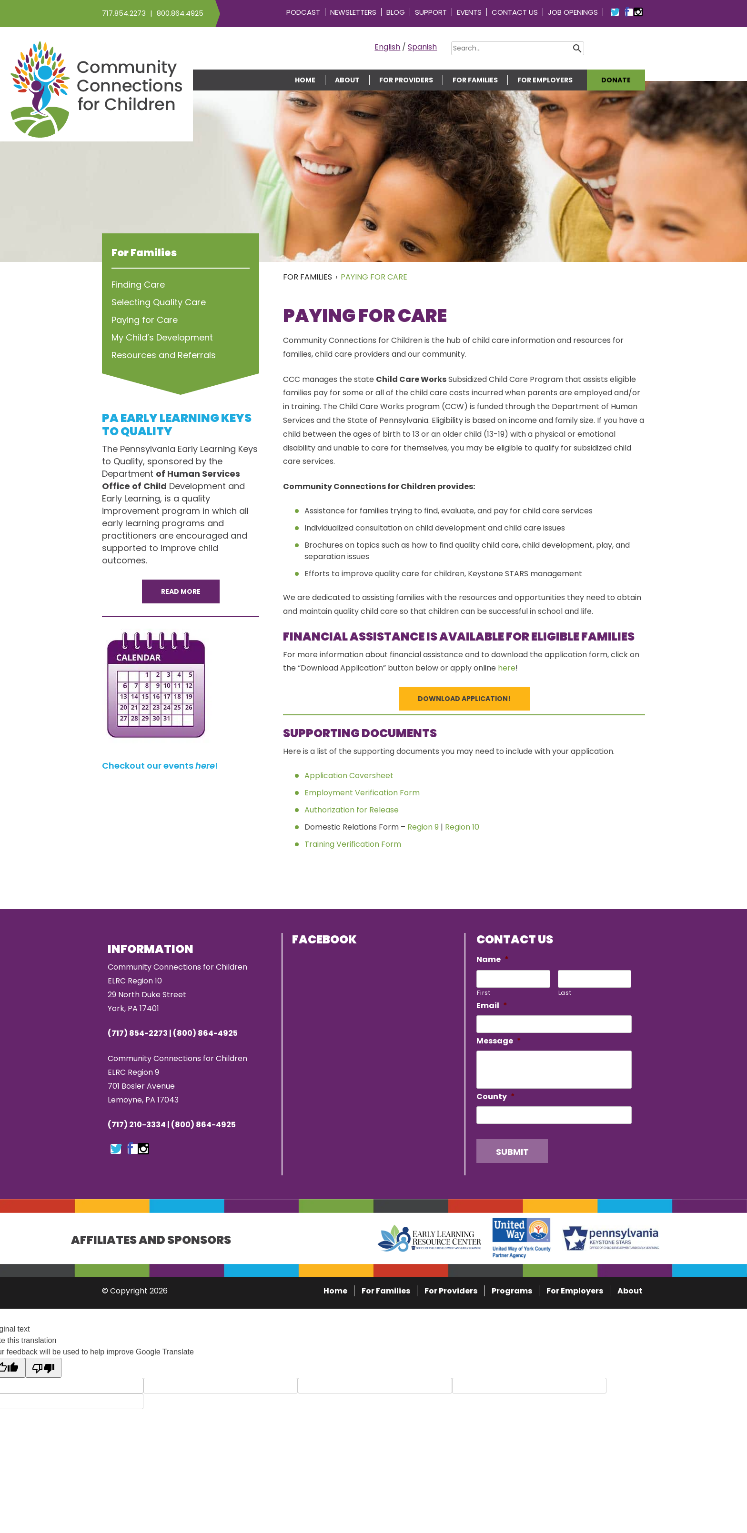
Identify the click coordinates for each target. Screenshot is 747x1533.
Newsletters (353, 12)
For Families (475, 80)
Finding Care (138, 285)
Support (431, 12)
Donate (616, 80)
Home (305, 80)
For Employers (545, 80)
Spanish (422, 46)
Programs (512, 1290)
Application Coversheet (349, 775)
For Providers (406, 80)
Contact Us (515, 12)
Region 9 (423, 827)
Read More (181, 591)
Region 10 (462, 827)
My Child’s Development (162, 337)
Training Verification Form (352, 844)
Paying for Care (374, 276)
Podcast (303, 12)
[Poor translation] (43, 1368)
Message (498, 1041)
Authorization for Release (351, 809)
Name (492, 960)
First (483, 992)
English (387, 46)
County (495, 1097)
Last (565, 992)
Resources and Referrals (163, 355)
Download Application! (464, 698)
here (506, 667)
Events (469, 12)
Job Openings (573, 12)
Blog (395, 12)
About (347, 80)
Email (491, 1006)
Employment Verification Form (362, 792)
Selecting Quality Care (158, 302)
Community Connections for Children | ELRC (96, 89)
